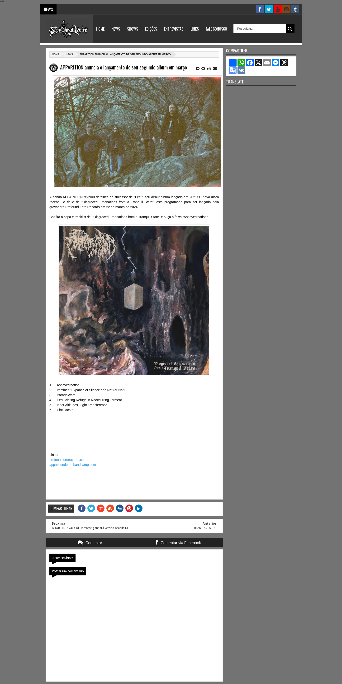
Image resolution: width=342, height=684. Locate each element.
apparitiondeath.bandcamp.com (72, 465)
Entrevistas (173, 29)
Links (194, 29)
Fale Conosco (216, 29)
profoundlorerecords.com (67, 460)
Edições (151, 29)
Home (100, 29)
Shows (132, 29)
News (116, 29)
